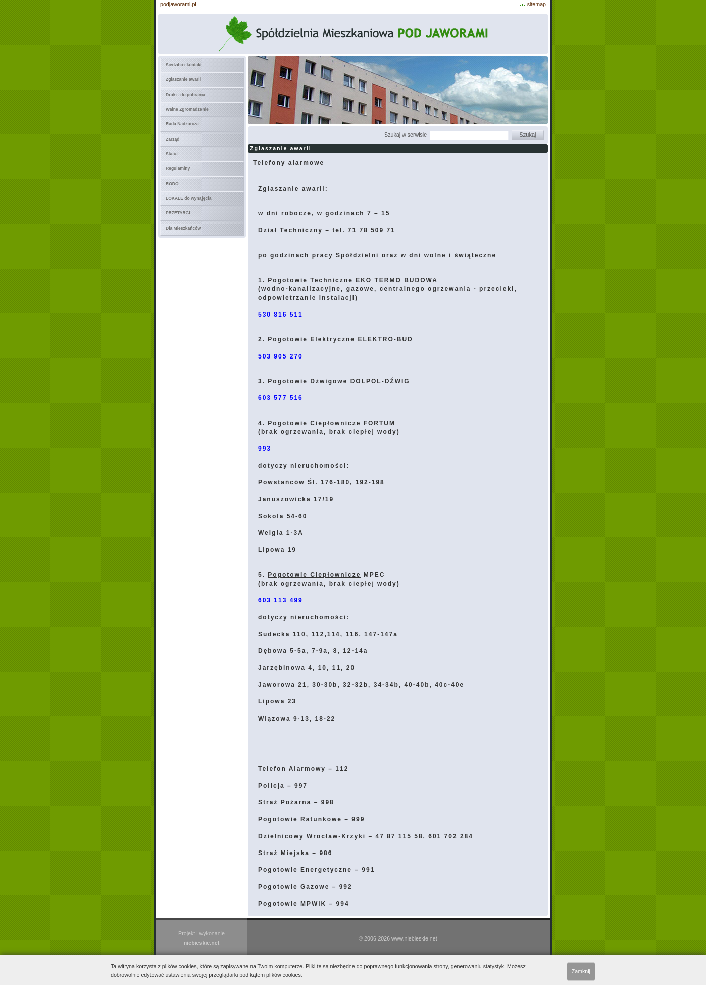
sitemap (536, 4)
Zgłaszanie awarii (183, 79)
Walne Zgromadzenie (187, 109)
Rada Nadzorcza (182, 123)
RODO (172, 183)
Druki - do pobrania (185, 94)
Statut (172, 153)
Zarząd (172, 139)
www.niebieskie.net (414, 938)
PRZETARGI (178, 212)
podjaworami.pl (178, 4)
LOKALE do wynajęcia (188, 198)
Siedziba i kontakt (184, 64)
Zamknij (581, 971)
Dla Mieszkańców (183, 228)
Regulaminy (178, 168)
